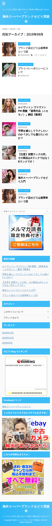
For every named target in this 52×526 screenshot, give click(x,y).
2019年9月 (7, 343)
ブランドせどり (40, 55)
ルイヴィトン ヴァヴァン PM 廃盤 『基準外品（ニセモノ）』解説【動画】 (33, 111)
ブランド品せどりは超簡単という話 (20, 295)
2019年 (13, 29)
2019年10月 (8, 338)
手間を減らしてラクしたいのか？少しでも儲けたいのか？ (33, 134)
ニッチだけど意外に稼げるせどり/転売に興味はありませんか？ (26, 516)
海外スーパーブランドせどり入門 (18, 290)
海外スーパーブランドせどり (16, 407)
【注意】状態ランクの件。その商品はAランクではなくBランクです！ (34, 158)
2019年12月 (8, 333)
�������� (40, 389)
